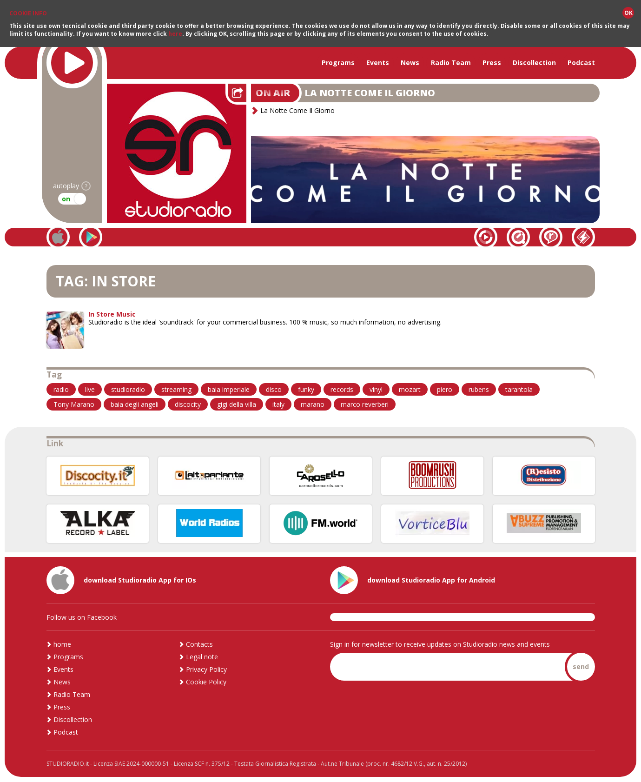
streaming (176, 389)
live (90, 389)
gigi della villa (236, 404)
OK (628, 13)
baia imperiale (229, 389)
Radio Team (451, 62)
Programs (338, 62)
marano (312, 404)
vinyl (376, 389)
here (175, 34)
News (410, 62)
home (62, 644)
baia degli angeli (135, 404)
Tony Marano (73, 404)
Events (377, 62)
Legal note (202, 656)
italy (278, 404)
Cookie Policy (206, 681)
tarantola (519, 389)
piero (444, 389)
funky (306, 389)
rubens (479, 389)
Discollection (534, 62)
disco (274, 389)
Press (491, 62)
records (341, 389)
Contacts (199, 644)
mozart (410, 389)
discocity (188, 404)
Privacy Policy (206, 669)
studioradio (128, 389)
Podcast (581, 62)
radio (61, 389)
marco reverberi (365, 404)
